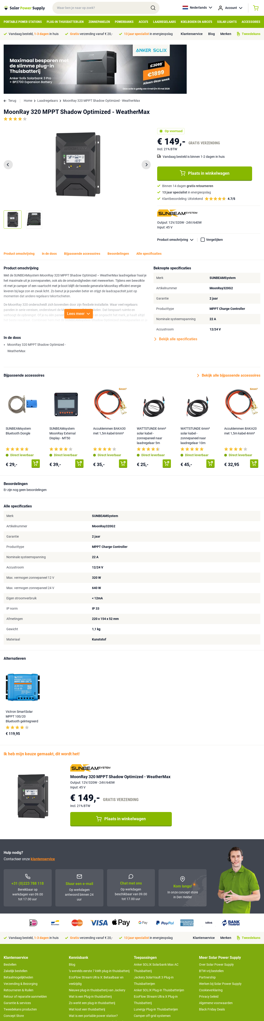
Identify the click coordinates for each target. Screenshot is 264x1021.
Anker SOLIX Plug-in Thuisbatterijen (159, 941)
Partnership (207, 928)
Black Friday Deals (212, 960)
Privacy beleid (208, 947)
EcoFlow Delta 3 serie (149, 992)
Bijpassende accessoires (82, 204)
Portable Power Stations (23, 22)
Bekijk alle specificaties (175, 290)
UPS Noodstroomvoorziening (154, 973)
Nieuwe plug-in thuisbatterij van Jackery (97, 941)
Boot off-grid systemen (150, 979)
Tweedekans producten (20, 960)
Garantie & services (17, 954)
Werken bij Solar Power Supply (220, 934)
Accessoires (251, 22)
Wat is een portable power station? (93, 966)
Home (28, 51)
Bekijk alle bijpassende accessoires (228, 326)
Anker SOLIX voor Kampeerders (156, 986)
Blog (211, 34)
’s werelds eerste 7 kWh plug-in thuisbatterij (99, 922)
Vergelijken (214, 190)
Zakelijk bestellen (15, 922)
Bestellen (10, 915)
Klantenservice (192, 34)
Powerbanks (124, 22)
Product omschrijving (177, 191)
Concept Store (14, 966)
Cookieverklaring (211, 941)
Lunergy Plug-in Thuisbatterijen (156, 960)
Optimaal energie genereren (88, 986)
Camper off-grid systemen (152, 966)
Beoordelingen (118, 204)
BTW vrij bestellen (211, 922)
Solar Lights (227, 22)
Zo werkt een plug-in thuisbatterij (92, 954)
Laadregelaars (164, 22)
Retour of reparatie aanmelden (25, 947)
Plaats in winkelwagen (204, 124)
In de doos (49, 204)
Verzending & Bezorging (21, 934)
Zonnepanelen (99, 22)
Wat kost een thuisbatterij (87, 960)
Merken (225, 34)
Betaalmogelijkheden (18, 928)
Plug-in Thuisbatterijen (65, 22)
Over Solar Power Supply (216, 915)
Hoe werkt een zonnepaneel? (89, 979)
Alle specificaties (149, 204)
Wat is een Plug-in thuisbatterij (90, 947)
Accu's (143, 22)
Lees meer (78, 264)
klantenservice (43, 810)
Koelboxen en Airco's (196, 22)
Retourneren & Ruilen (18, 941)
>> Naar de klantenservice (22, 976)
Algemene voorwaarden (216, 954)
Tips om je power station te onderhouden (98, 973)
